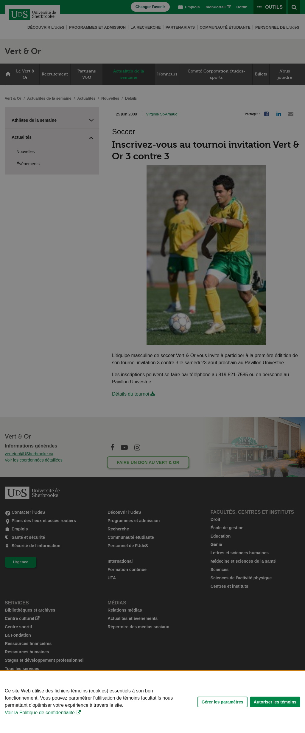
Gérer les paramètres (222, 711)
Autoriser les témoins (275, 711)
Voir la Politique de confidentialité (40, 722)
